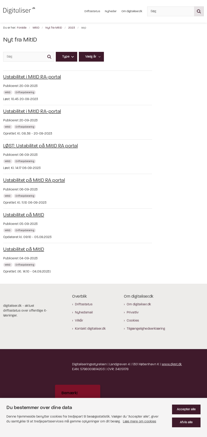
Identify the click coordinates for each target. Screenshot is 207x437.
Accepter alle (186, 409)
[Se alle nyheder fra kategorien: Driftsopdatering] (25, 92)
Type (66, 56)
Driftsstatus (83, 304)
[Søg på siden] (199, 11)
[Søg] (175, 11)
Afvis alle (186, 422)
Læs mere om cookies (139, 421)
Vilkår (79, 320)
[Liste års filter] (91, 57)
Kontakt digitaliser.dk (90, 328)
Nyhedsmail (84, 312)
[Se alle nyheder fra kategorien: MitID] (8, 92)
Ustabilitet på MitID (23, 215)
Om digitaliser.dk (139, 304)
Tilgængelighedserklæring (146, 328)
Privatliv (133, 312)
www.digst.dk (172, 364)
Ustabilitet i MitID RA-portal (32, 77)
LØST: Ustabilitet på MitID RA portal (40, 146)
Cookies (133, 320)
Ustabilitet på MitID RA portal (34, 180)
